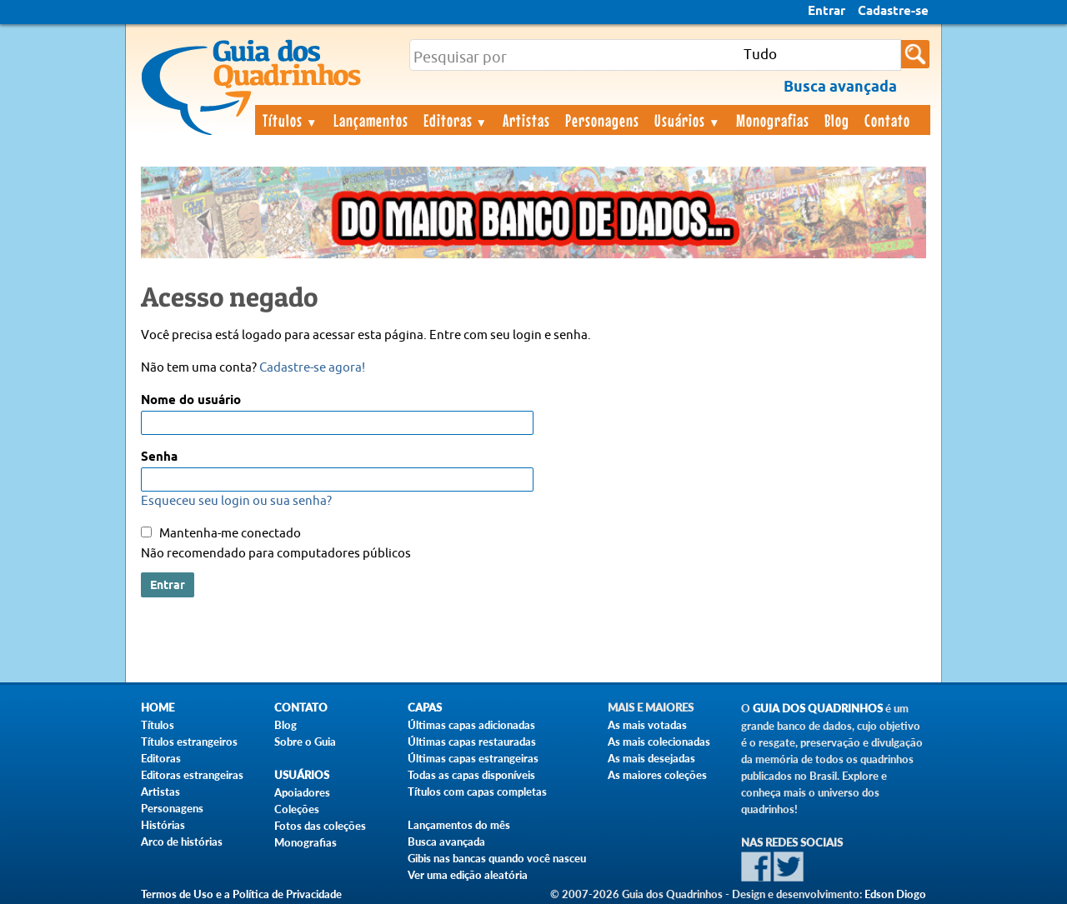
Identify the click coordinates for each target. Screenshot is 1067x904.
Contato (887, 120)
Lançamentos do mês (459, 825)
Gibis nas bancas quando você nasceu (497, 858)
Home (157, 708)
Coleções (296, 809)
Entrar (826, 11)
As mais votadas (647, 725)
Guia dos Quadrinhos (818, 708)
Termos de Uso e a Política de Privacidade (241, 894)
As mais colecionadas (659, 741)
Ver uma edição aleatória (468, 875)
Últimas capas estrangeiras (473, 758)
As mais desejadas (651, 758)
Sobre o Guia (305, 741)
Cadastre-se (893, 11)
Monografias (772, 120)
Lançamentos (370, 120)
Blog (836, 120)
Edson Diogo (895, 894)
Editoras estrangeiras (192, 775)
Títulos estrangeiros (189, 741)
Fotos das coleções (320, 825)
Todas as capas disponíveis (471, 775)
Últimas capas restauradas (472, 741)
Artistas (526, 120)
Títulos (290, 120)
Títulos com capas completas (477, 791)
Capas (425, 708)
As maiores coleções (657, 775)
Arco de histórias (182, 841)
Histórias (163, 825)
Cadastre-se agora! (312, 368)
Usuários (687, 120)
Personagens (602, 120)
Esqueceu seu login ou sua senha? (236, 501)
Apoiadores (302, 792)
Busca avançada (446, 841)
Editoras (455, 120)
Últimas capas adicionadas (471, 725)
